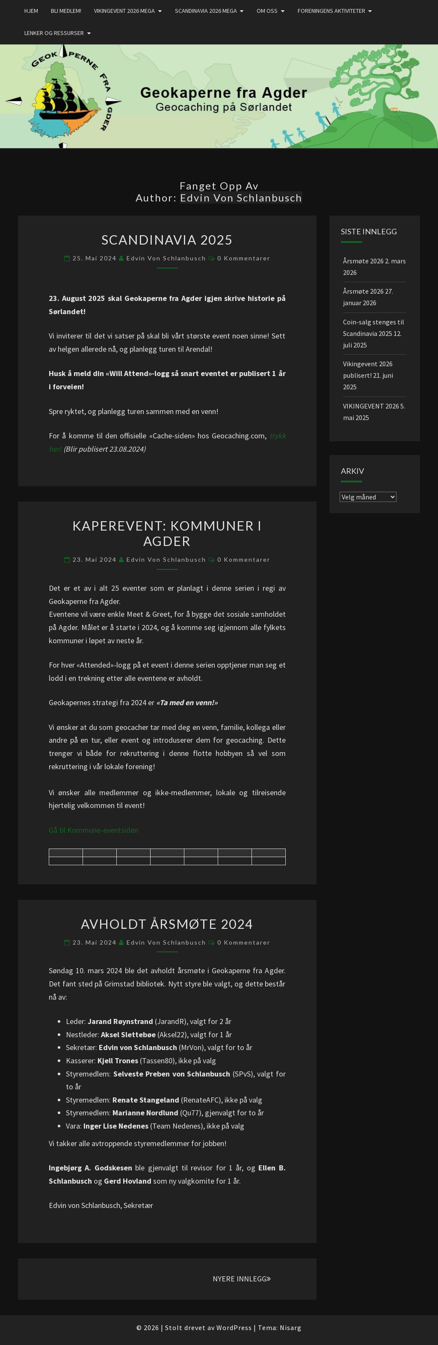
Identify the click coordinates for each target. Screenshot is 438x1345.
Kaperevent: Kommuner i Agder (167, 533)
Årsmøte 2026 (363, 261)
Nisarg (291, 1327)
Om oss (267, 11)
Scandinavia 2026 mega (206, 11)
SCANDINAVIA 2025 (167, 239)
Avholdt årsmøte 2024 (167, 923)
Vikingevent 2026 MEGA (124, 11)
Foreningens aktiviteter (331, 11)
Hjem (31, 11)
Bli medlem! (66, 11)
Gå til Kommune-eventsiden (93, 830)
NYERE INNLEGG (242, 1279)
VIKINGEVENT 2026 (371, 406)
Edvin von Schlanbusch (166, 258)
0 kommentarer (243, 258)
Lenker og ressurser (54, 33)
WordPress (234, 1327)
